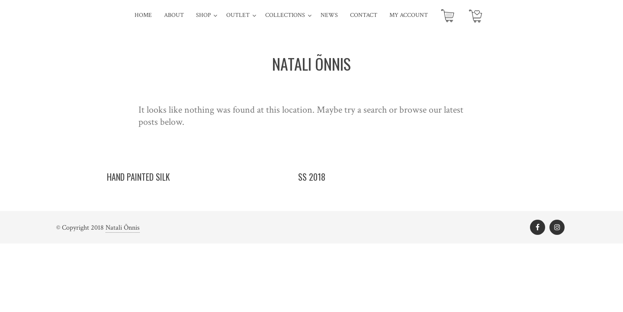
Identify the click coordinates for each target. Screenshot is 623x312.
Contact (363, 15)
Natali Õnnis (123, 227)
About (174, 15)
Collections (285, 15)
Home (143, 15)
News (329, 15)
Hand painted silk (138, 176)
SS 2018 (311, 176)
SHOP (203, 15)
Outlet (238, 15)
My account (408, 15)
